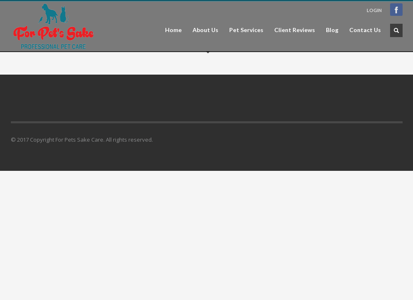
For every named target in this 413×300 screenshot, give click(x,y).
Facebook (396, 9)
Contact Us (365, 30)
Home (173, 30)
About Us (205, 30)
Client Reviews (294, 30)
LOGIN (374, 10)
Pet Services (246, 30)
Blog (332, 30)
